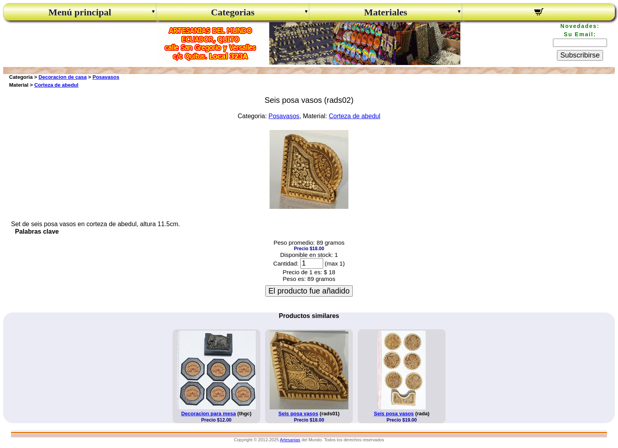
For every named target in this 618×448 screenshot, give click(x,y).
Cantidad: (285, 263)
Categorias (233, 12)
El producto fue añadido (309, 290)
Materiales (385, 12)
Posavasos (106, 77)
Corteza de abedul (56, 85)
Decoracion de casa (63, 77)
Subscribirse (579, 55)
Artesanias (290, 439)
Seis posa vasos (298, 413)
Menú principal (79, 12)
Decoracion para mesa (208, 413)
